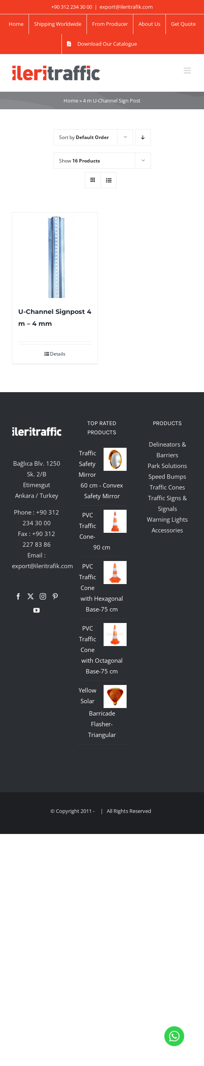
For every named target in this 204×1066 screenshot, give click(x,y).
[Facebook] (18, 596)
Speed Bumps (167, 476)
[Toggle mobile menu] (188, 70)
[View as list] (108, 180)
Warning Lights (167, 519)
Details (57, 353)
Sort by (84, 137)
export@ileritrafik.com (126, 6)
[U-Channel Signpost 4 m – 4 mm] (55, 255)
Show (79, 160)
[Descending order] (143, 137)
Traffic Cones (167, 487)
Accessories (167, 530)
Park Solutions (167, 466)
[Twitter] (30, 596)
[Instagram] (43, 596)
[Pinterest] (55, 596)
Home (71, 100)
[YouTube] (36, 610)
